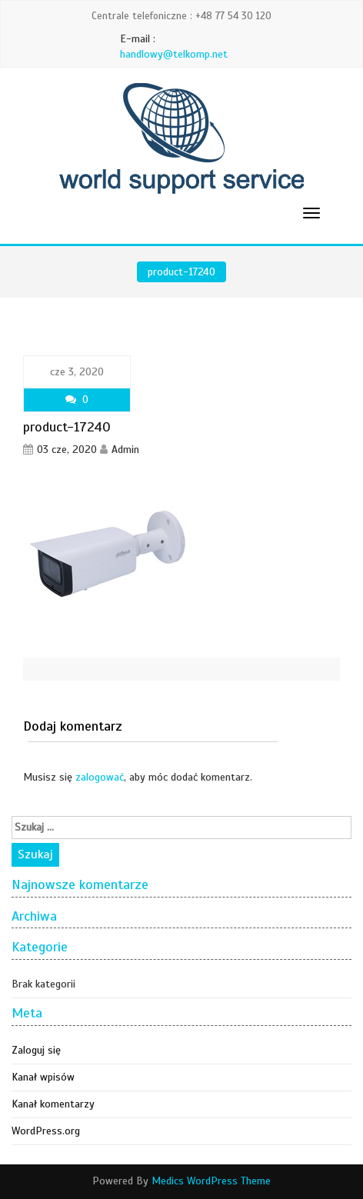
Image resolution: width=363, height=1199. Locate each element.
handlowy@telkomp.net (174, 54)
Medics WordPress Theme (211, 1180)
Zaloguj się (36, 1050)
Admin (125, 449)
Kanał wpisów (43, 1077)
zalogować (99, 777)
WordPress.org (46, 1130)
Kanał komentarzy (53, 1104)
